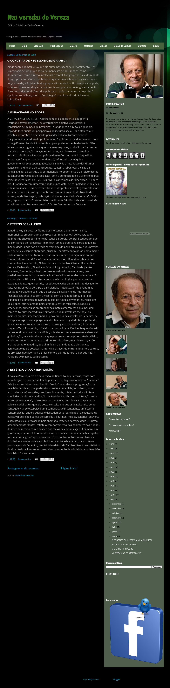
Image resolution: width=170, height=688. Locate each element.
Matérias (88, 46)
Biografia (38, 46)
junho (115, 532)
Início (12, 46)
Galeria (73, 46)
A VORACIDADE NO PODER (26, 112)
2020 (111, 449)
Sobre (156, 46)
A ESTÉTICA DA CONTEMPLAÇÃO (30, 369)
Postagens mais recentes (23, 468)
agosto (115, 522)
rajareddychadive (91, 679)
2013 (111, 481)
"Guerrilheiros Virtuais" (119, 419)
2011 (111, 490)
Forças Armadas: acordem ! (121, 425)
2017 (111, 463)
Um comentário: (25, 105)
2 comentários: (25, 363)
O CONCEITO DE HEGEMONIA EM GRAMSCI (37, 60)
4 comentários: (25, 210)
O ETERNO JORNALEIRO (24, 224)
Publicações (56, 46)
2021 (111, 444)
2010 (111, 495)
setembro (116, 518)
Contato (142, 46)
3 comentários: (25, 459)
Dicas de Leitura (122, 46)
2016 (111, 467)
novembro (117, 508)
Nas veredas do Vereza (38, 17)
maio (114, 536)
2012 (111, 486)
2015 (111, 472)
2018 (111, 458)
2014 (111, 477)
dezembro (117, 504)
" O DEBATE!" (115, 431)
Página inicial (69, 468)
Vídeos (103, 46)
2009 (111, 500)
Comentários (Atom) (24, 475)
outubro (116, 513)
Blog (24, 46)
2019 (111, 453)
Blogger (116, 679)
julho (114, 527)
